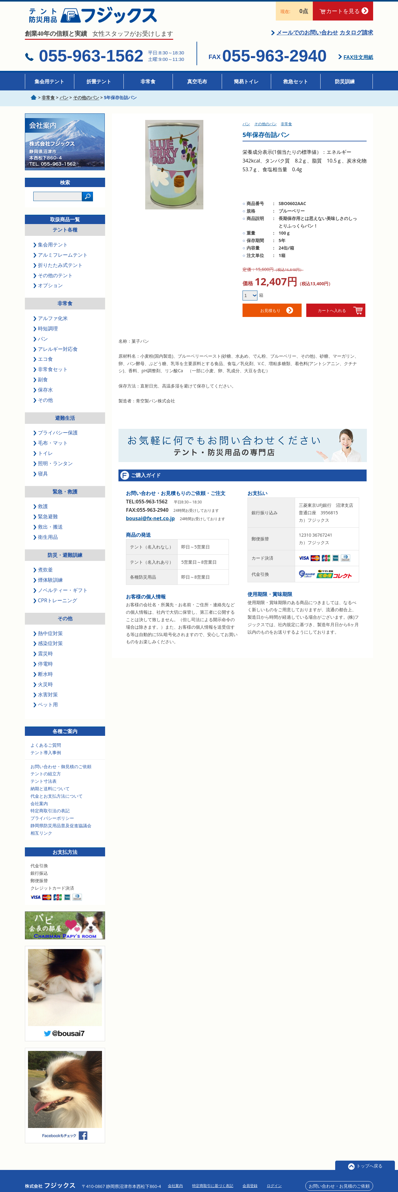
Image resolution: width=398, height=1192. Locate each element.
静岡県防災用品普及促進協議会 (60, 829)
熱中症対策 (48, 637)
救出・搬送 (48, 530)
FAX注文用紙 (358, 61)
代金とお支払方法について (56, 800)
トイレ (43, 457)
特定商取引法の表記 (50, 815)
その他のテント (53, 279)
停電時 (43, 667)
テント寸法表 (43, 785)
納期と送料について (50, 792)
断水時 (43, 678)
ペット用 (46, 708)
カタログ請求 (356, 36)
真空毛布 (197, 81)
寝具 (41, 477)
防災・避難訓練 (65, 559)
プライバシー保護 (56, 436)
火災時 (43, 688)
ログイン (274, 1180)
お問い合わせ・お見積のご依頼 (339, 1181)
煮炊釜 (43, 574)
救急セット (295, 81)
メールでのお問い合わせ (307, 36)
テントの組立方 (45, 778)
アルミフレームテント (61, 258)
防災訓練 (345, 81)
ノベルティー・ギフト (61, 594)
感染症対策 (48, 647)
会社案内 (39, 807)
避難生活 (65, 422)
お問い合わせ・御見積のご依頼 (60, 770)
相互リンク (41, 837)
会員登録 (250, 1180)
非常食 (148, 81)
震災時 (43, 657)
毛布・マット (51, 447)
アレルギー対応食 (56, 353)
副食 (41, 383)
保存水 (43, 393)
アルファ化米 (51, 322)
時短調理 (46, 332)
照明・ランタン (53, 467)
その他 (43, 404)
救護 (41, 510)
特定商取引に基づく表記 (212, 1180)
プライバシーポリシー (52, 822)
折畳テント (98, 81)
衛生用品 (46, 541)
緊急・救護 (65, 495)
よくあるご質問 (45, 749)
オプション (48, 289)
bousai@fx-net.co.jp (150, 522)
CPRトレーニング (55, 604)
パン (41, 342)
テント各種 (65, 234)
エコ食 (43, 363)
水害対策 (46, 698)
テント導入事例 (45, 756)
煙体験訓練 (48, 584)
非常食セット (51, 373)
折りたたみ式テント (58, 269)
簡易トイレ (246, 81)
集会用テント (49, 81)
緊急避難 (46, 520)
